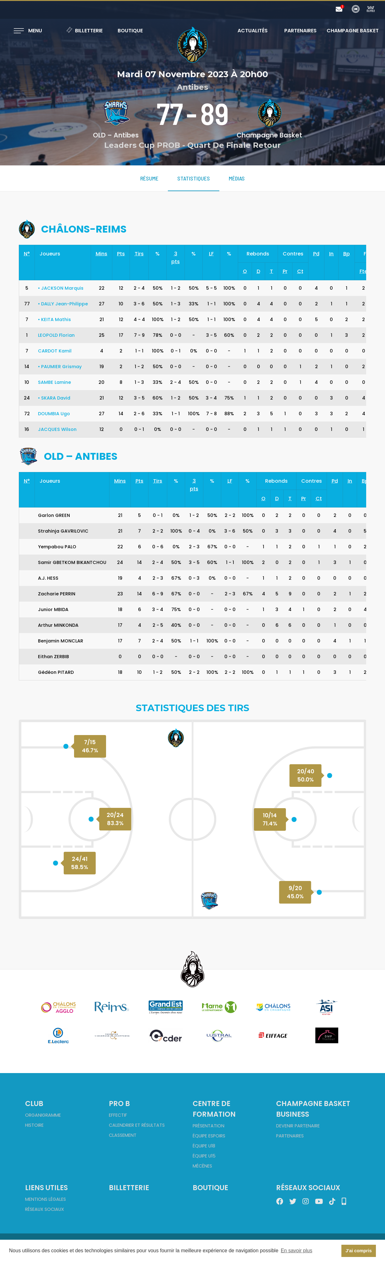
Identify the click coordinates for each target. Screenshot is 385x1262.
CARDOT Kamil (55, 351)
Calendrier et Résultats (137, 1125)
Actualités (253, 30)
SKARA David (54, 398)
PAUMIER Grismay (60, 366)
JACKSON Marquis (60, 288)
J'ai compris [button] (358, 1250)
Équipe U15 (204, 1156)
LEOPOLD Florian (56, 335)
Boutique (130, 30)
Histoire (34, 1125)
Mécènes (202, 1166)
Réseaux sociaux (44, 1209)
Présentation (208, 1126)
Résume (149, 178)
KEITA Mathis (54, 319)
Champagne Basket (349, 30)
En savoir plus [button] (297, 1250)
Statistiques (193, 178)
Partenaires (300, 30)
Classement (122, 1135)
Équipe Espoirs (209, 1136)
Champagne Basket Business (313, 1108)
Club (34, 1103)
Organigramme (43, 1115)
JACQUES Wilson (57, 429)
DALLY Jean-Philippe (63, 304)
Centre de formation (214, 1108)
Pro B (119, 1103)
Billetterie (84, 30)
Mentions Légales (45, 1199)
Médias (237, 178)
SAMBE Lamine (54, 382)
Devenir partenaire (298, 1126)
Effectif (118, 1115)
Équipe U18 (204, 1146)
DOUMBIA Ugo (54, 414)
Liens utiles (46, 1188)
